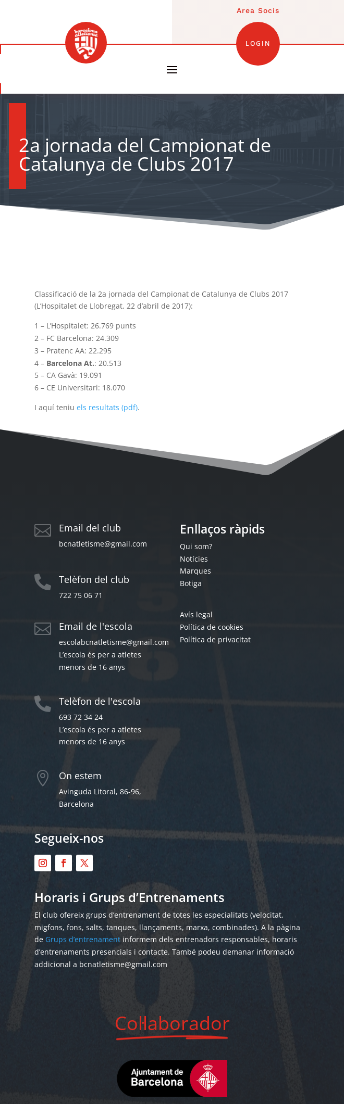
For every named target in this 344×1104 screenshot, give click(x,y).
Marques (195, 571)
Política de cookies (211, 627)
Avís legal (196, 614)
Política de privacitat (215, 639)
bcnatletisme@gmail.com (103, 544)
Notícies (194, 559)
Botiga (191, 583)
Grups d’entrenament (82, 939)
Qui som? (196, 546)
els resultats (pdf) (107, 407)
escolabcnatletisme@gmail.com (114, 642)
